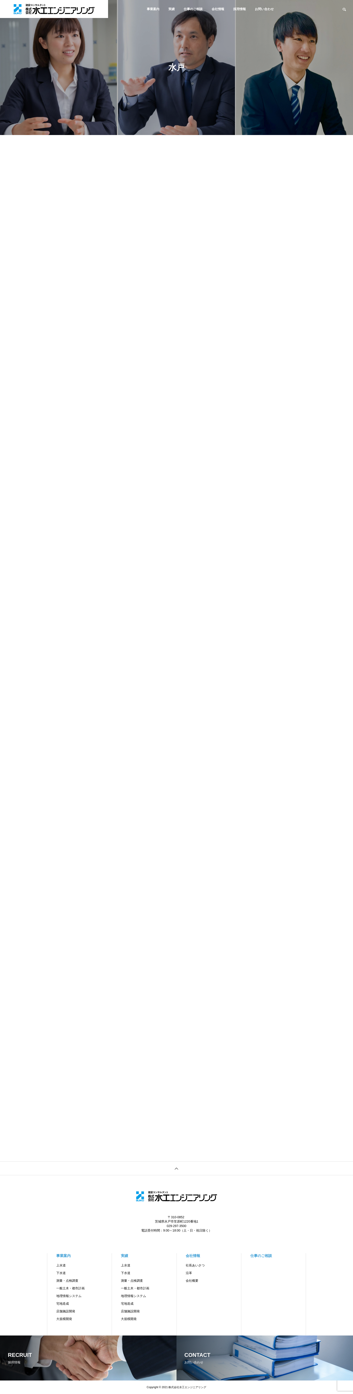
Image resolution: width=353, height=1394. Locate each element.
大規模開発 (64, 1319)
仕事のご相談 (193, 9)
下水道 (61, 1273)
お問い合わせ (264, 9)
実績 (171, 9)
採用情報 (239, 9)
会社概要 (192, 1280)
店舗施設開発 (65, 1311)
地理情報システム (68, 1296)
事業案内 (153, 9)
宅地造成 (62, 1303)
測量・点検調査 (67, 1280)
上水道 (61, 1265)
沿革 (189, 1273)
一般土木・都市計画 (70, 1288)
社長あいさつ (195, 1265)
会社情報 (218, 9)
